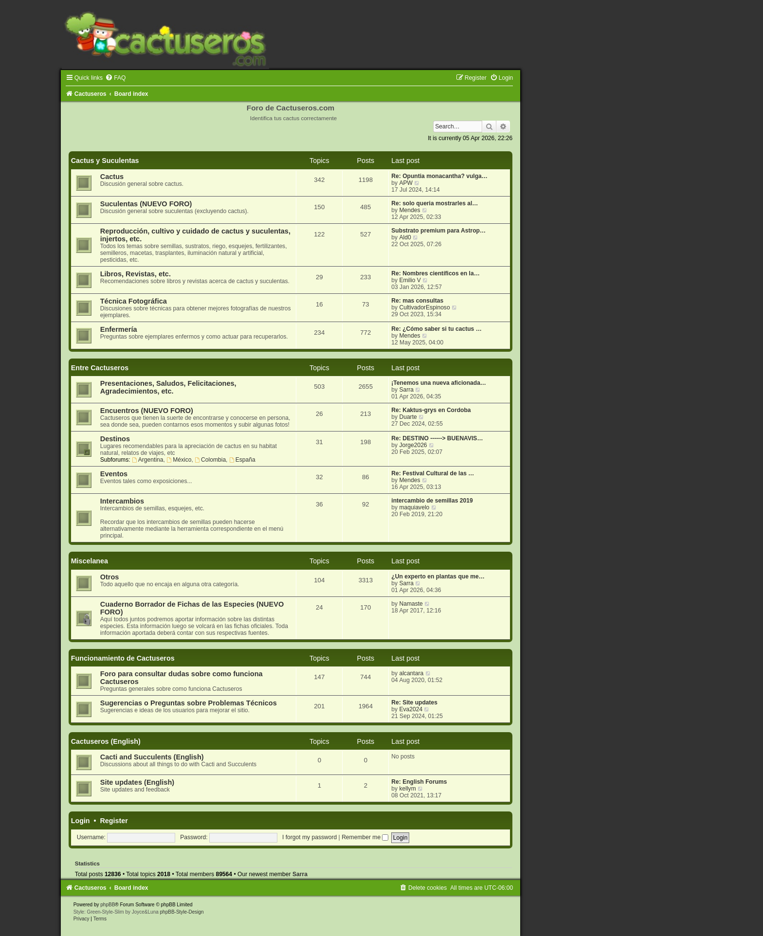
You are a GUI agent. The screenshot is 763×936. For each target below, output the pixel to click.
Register (114, 821)
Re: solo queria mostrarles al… (434, 203)
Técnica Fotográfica (133, 301)
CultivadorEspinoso (424, 307)
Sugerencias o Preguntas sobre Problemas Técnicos (188, 703)
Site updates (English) (137, 782)
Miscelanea (89, 561)
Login (80, 821)
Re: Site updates (414, 702)
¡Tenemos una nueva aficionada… (438, 382)
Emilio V (409, 280)
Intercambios (122, 501)
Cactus (112, 176)
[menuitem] (115, 77)
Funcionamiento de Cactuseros (123, 658)
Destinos (115, 439)
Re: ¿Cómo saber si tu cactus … (436, 328)
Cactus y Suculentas (105, 160)
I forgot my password (309, 837)
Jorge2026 (413, 445)
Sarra (406, 389)
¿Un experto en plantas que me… (438, 576)
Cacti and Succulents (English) (152, 757)
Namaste (410, 603)
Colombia (210, 459)
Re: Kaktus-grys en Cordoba (431, 410)
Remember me (365, 837)
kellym (407, 788)
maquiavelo (414, 507)
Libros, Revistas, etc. (135, 274)
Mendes (409, 210)
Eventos (113, 474)
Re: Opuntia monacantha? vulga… (439, 176)
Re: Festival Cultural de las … (432, 473)
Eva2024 (410, 709)
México (178, 459)
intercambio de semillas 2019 (431, 500)
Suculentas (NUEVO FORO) (146, 204)
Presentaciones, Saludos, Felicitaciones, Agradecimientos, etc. (168, 387)
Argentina (148, 459)
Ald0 (405, 237)
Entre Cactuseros (99, 368)
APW (406, 183)
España (242, 459)
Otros (109, 577)
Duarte (408, 417)
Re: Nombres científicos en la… (435, 273)
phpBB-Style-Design (182, 912)
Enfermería (118, 329)
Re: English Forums (419, 781)
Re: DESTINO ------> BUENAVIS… (437, 438)
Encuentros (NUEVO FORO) (146, 410)
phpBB (107, 904)
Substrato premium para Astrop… (438, 230)
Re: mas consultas (417, 300)
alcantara (411, 673)
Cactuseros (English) (106, 741)
